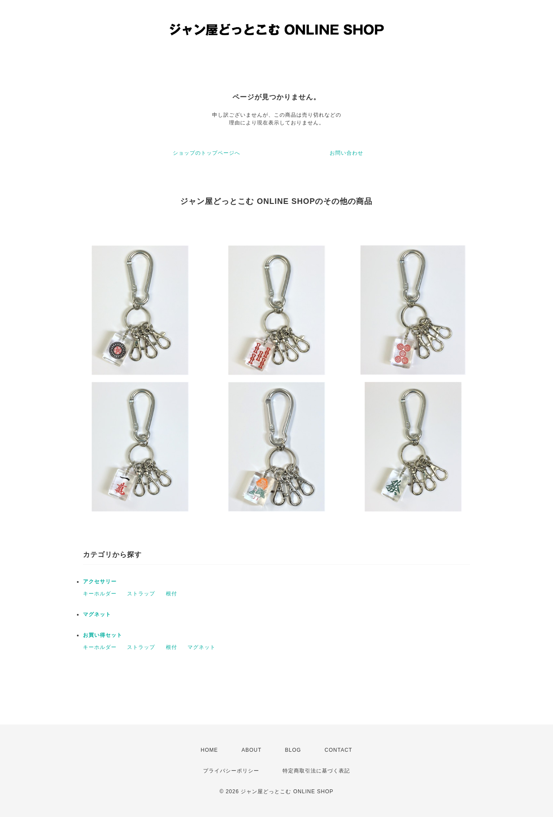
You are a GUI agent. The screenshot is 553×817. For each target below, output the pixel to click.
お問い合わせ (346, 153)
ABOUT (251, 750)
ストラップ (141, 594)
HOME (209, 750)
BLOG (293, 750)
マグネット (97, 614)
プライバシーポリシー (231, 771)
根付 (171, 594)
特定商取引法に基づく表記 (316, 771)
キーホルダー (100, 594)
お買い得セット (102, 635)
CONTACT (338, 750)
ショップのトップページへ (206, 153)
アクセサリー (100, 582)
